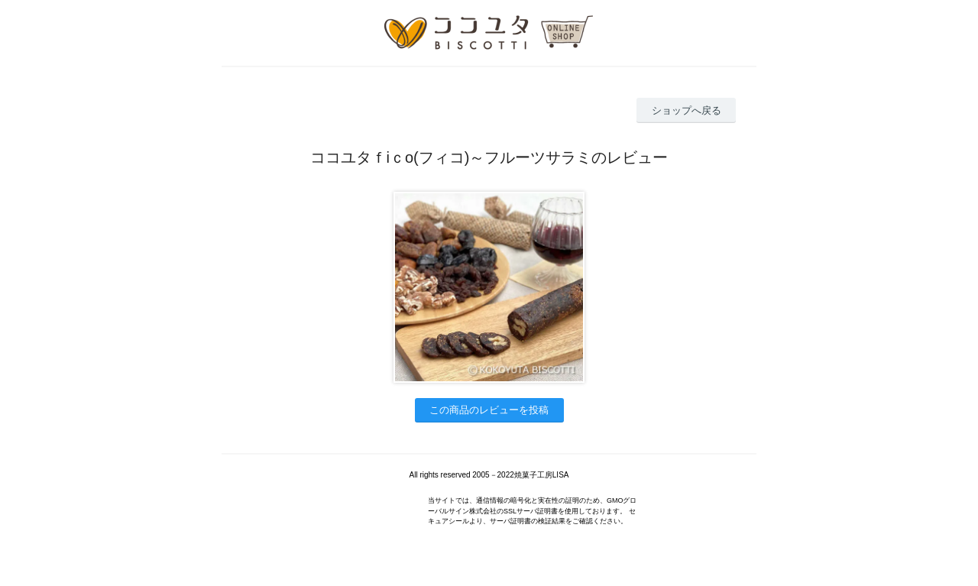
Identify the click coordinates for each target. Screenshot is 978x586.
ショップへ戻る (686, 110)
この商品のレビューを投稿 (489, 410)
